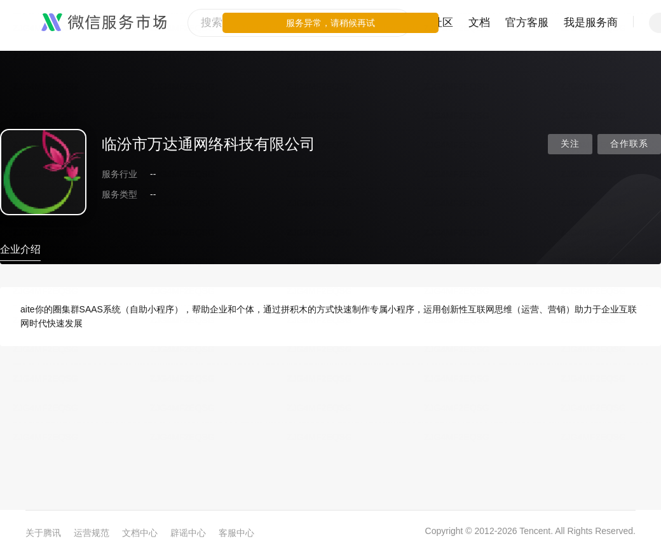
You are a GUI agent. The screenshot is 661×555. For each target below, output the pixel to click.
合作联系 (629, 144)
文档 (479, 23)
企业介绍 (20, 249)
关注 (570, 144)
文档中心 (140, 533)
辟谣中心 (188, 533)
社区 (442, 23)
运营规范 (91, 533)
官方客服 (527, 23)
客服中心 (236, 533)
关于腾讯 (43, 533)
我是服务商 (591, 23)
